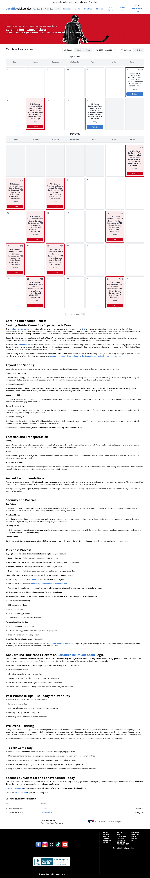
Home (79, 50)
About (119, 832)
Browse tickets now (14, 788)
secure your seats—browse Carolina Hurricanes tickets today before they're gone (85, 355)
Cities (105, 842)
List (138, 50)
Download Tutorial (121, 837)
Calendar (126, 50)
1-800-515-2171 (20, 792)
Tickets (134, 94)
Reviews (133, 838)
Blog (132, 840)
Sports (106, 834)
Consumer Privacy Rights (136, 833)
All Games (68, 50)
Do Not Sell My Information (123, 847)
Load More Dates (75, 314)
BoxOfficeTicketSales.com (76, 654)
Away (88, 50)
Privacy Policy (123, 843)
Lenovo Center (46, 812)
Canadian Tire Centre (49, 808)
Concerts (107, 836)
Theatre (106, 838)
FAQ (118, 834)
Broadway (107, 840)
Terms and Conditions (121, 841)
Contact (134, 836)
